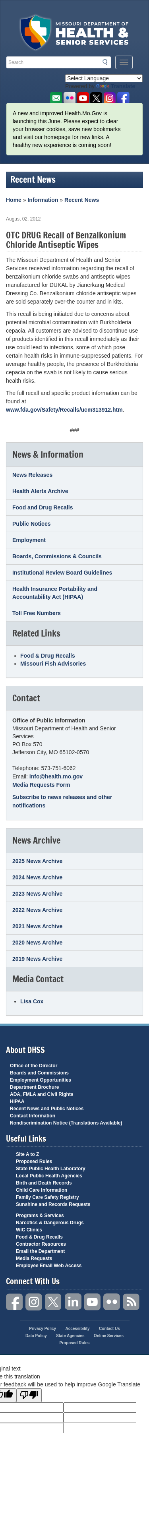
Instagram (34, 1301)
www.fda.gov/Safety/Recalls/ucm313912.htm (64, 409)
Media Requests (34, 1258)
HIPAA (17, 1101)
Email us (56, 98)
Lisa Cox (31, 1001)
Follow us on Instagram (110, 98)
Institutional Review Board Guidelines (62, 572)
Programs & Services (40, 1215)
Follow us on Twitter (96, 98)
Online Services (109, 1336)
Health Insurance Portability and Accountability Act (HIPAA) (54, 593)
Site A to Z (27, 1154)
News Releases (32, 475)
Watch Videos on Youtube (83, 98)
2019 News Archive (37, 959)
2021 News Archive (37, 926)
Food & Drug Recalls (47, 655)
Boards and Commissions (39, 1073)
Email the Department (40, 1251)
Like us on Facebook (123, 98)
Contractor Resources (41, 1244)
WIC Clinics (29, 1230)
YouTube (92, 1301)
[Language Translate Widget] (104, 78)
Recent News (81, 200)
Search (107, 62)
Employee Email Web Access (48, 1265)
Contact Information (32, 1116)
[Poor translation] (29, 1395)
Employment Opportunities (40, 1080)
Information (42, 200)
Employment (29, 540)
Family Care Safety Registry (47, 1197)
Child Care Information (41, 1190)
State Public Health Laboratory (50, 1168)
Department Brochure (34, 1087)
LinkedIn (73, 1301)
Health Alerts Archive (40, 491)
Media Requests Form (41, 785)
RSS (131, 1301)
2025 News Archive (37, 861)
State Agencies (70, 1336)
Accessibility (77, 1328)
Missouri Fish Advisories (53, 663)
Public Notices (31, 524)
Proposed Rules (34, 1161)
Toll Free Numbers (36, 613)
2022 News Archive (37, 910)
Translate (115, 86)
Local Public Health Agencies (49, 1176)
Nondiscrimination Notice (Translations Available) (66, 1123)
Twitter (53, 1301)
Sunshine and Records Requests (53, 1204)
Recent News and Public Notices (46, 1108)
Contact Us (109, 1328)
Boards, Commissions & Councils (57, 556)
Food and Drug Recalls (42, 507)
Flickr (69, 98)
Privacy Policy (42, 1328)
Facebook (14, 1301)
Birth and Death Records (44, 1183)
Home (13, 200)
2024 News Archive (37, 877)
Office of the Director (33, 1065)
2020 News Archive (37, 942)
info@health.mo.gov (56, 776)
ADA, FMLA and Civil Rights (42, 1094)
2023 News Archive (37, 893)
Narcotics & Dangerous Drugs (50, 1222)
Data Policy (36, 1336)
